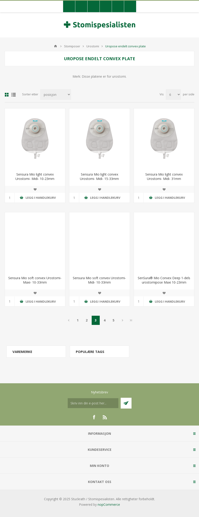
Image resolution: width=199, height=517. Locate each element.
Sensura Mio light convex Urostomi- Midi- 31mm (164, 176)
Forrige (69, 320)
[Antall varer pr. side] (173, 94)
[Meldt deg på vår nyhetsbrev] (93, 403)
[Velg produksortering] (55, 94)
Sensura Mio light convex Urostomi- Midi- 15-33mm (99, 176)
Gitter (7, 95)
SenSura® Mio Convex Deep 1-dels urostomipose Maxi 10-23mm (164, 280)
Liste (14, 95)
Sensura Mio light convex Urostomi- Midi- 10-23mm (34, 176)
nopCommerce (109, 504)
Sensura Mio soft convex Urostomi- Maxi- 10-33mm (34, 280)
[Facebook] (94, 417)
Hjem (55, 46)
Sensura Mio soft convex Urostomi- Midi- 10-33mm (99, 280)
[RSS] (105, 417)
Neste (123, 320)
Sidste (131, 320)
